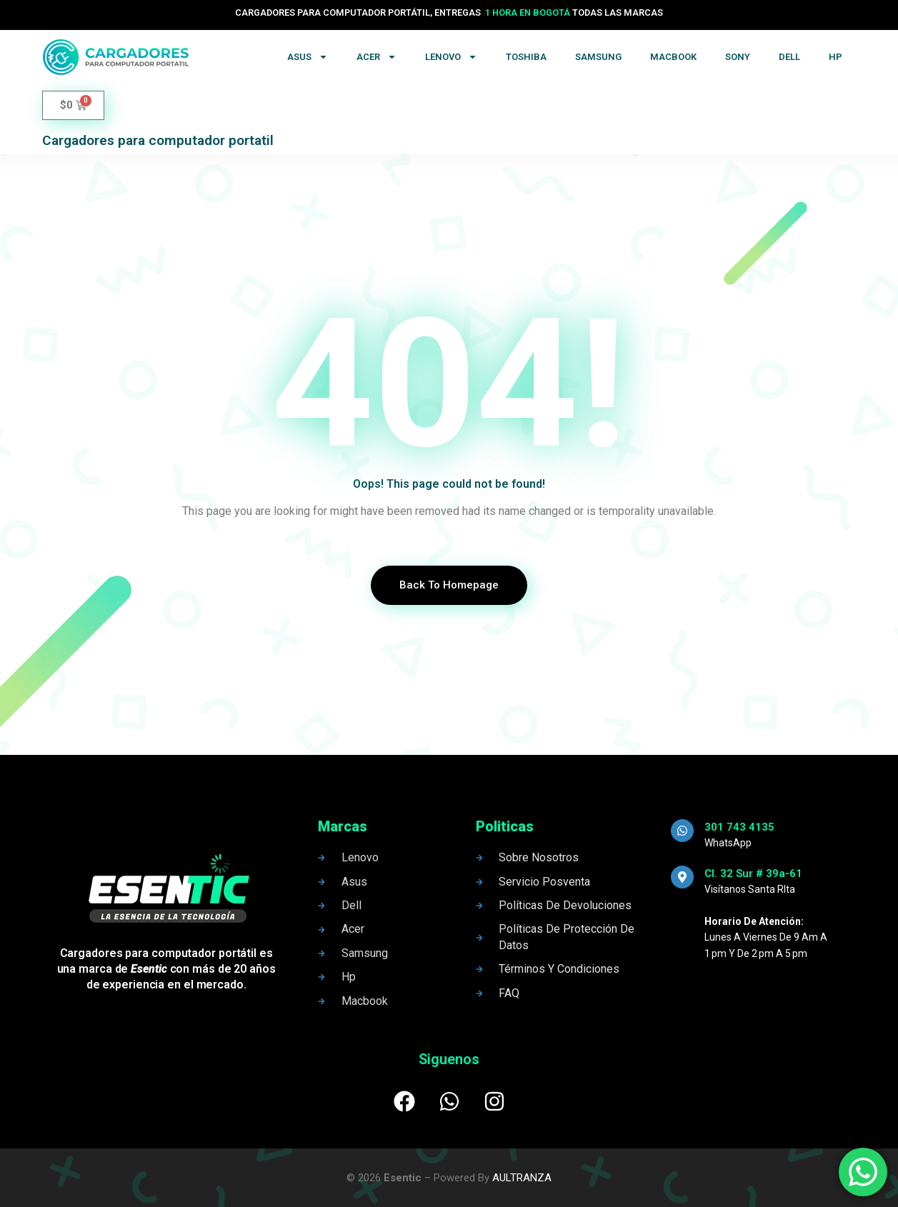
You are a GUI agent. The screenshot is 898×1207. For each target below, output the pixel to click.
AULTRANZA (522, 1177)
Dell (789, 56)
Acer (376, 57)
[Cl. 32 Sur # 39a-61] (682, 877)
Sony (737, 56)
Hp (835, 56)
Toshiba (526, 56)
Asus (307, 57)
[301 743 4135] (682, 830)
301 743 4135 (739, 827)
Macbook (673, 56)
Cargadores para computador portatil (158, 140)
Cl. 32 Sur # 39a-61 (753, 873)
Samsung (598, 56)
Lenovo (451, 57)
